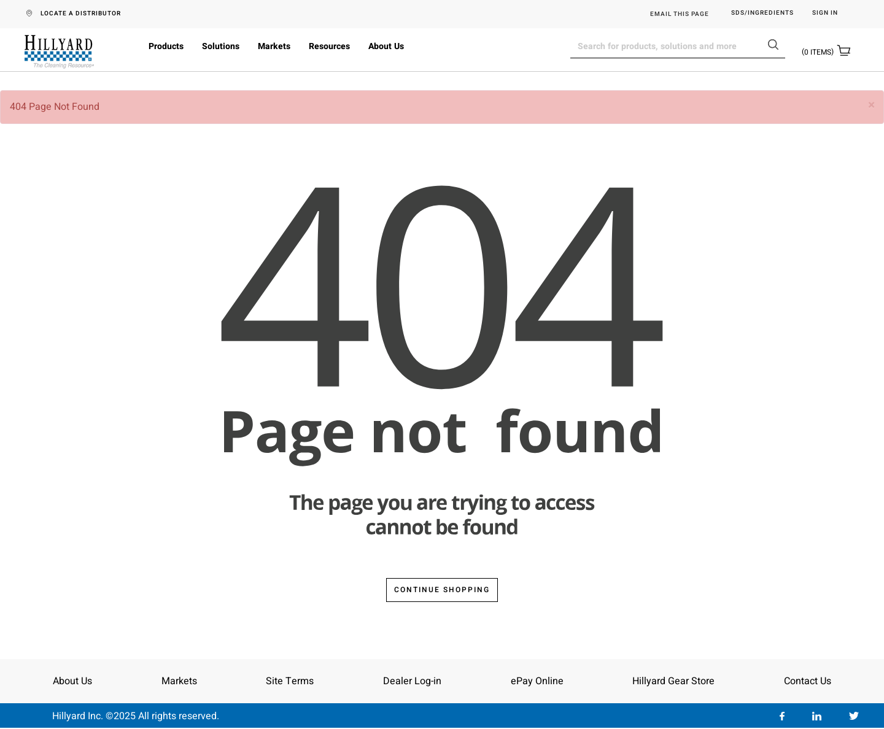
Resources (329, 46)
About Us (386, 46)
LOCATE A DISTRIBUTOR (81, 13)
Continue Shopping (442, 589)
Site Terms (290, 681)
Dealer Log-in (412, 681)
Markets (274, 46)
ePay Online (537, 681)
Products (166, 46)
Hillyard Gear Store (673, 681)
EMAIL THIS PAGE (679, 14)
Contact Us (807, 681)
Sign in (825, 13)
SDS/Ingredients (762, 13)
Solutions (220, 46)
